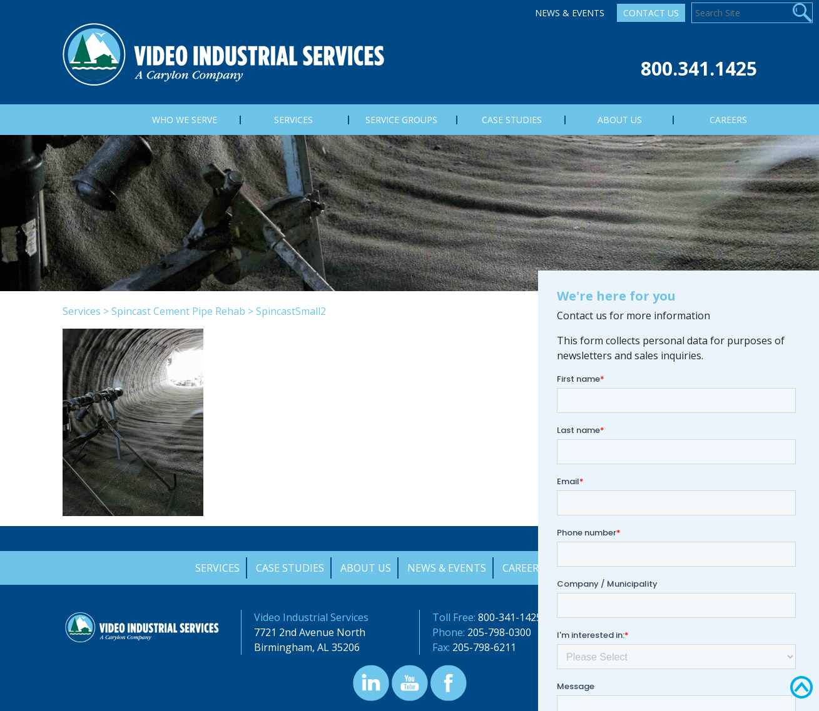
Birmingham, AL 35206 (307, 647)
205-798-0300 (499, 632)
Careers (523, 568)
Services (82, 311)
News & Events (569, 13)
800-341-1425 (510, 617)
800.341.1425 (699, 68)
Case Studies (290, 568)
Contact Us (651, 13)
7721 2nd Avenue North (309, 632)
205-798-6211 (484, 647)
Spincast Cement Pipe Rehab (178, 311)
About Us (365, 568)
